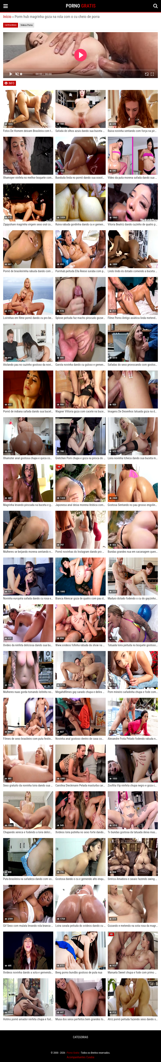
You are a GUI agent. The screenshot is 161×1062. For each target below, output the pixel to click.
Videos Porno (27, 25)
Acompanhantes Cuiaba (80, 1057)
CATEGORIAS (80, 1037)
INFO (11, 83)
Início (7, 16)
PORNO (81, 6)
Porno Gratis (73, 1052)
